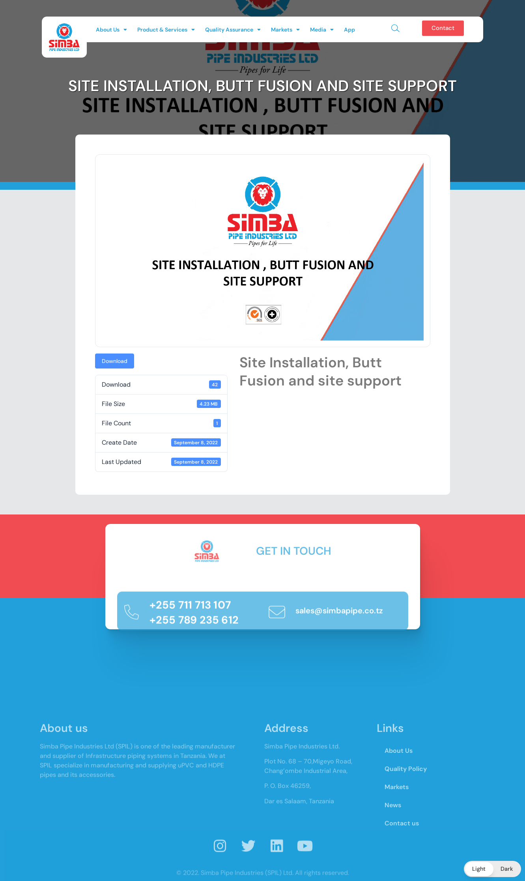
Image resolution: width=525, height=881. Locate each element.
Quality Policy (406, 827)
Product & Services (166, 29)
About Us (111, 29)
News (393, 863)
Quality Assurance (233, 29)
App (349, 29)
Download (114, 361)
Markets (285, 29)
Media (322, 29)
